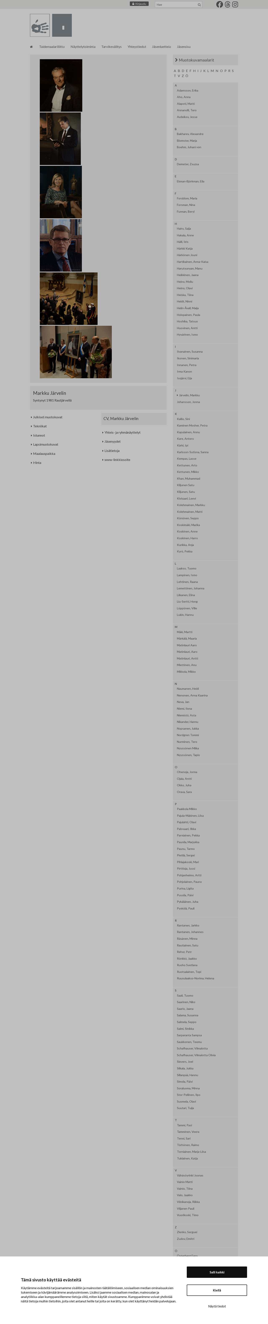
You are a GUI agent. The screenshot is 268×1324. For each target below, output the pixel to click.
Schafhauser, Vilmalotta (192, 1048)
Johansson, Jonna (188, 402)
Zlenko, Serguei (187, 1232)
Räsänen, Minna (187, 938)
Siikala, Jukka (185, 1068)
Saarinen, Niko (186, 1002)
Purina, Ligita (185, 888)
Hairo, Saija (184, 228)
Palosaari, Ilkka (186, 829)
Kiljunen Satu (185, 485)
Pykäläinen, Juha (187, 901)
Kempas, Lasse (186, 458)
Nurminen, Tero (187, 741)
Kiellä (217, 1290)
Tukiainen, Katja (187, 1158)
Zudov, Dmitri (185, 1238)
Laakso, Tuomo (186, 568)
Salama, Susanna (187, 1015)
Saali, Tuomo (185, 995)
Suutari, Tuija (185, 1108)
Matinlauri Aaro (187, 645)
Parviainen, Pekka (188, 835)
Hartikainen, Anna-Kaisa (192, 261)
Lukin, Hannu (185, 614)
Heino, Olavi (185, 288)
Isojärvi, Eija (184, 378)
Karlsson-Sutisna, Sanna (193, 452)
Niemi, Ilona (184, 708)
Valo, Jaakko (185, 1195)
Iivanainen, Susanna (190, 351)
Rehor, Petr (184, 952)
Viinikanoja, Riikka (188, 1202)
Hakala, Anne (185, 235)
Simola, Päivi (185, 1081)
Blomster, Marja (187, 140)
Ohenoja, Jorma (187, 772)
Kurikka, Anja (185, 545)
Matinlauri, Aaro (187, 651)
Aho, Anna (184, 97)
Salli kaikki (217, 1272)
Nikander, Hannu (187, 721)
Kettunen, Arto (187, 465)
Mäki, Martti (184, 632)
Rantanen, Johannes (190, 932)
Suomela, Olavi (186, 1101)
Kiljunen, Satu (186, 491)
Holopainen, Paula (188, 315)
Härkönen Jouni (187, 255)
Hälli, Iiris (182, 241)
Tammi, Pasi (184, 1125)
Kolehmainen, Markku (191, 505)
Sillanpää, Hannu (187, 1075)
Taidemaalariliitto (52, 46)
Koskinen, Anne (187, 531)
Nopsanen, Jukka (188, 728)
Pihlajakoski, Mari (188, 862)
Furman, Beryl (186, 211)
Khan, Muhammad (188, 478)
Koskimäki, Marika (188, 525)
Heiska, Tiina (185, 295)
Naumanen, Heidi (188, 688)
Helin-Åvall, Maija (188, 308)
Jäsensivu (184, 46)
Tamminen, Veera (188, 1131)
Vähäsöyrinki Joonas (190, 1175)
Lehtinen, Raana (187, 582)
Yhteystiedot (137, 46)
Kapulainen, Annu (188, 432)
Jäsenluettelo (161, 46)
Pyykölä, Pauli (186, 908)
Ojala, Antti (184, 778)
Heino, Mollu (185, 281)
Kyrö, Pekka (184, 551)
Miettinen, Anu (187, 665)
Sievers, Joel (185, 1061)
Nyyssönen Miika (188, 748)
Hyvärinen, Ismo (187, 334)
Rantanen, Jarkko (188, 925)
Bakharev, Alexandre (190, 134)
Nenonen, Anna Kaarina (192, 695)
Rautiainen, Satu (187, 945)
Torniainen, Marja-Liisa (191, 1151)
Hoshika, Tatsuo (187, 321)
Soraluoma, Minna (188, 1088)
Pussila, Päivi (185, 895)
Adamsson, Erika (187, 90)
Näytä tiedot (217, 1306)
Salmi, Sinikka (185, 1028)
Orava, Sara (184, 792)
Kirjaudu (140, 3)
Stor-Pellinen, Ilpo (188, 1094)
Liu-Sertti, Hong (187, 601)
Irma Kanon (184, 371)
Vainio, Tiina (185, 1188)
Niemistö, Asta (186, 715)
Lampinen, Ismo (187, 575)
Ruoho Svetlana (187, 965)
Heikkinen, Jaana (187, 275)
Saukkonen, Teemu (189, 1042)
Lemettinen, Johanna (190, 588)
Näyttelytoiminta (83, 46)
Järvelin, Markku (189, 395)
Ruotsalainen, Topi (189, 971)
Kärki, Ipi (182, 445)
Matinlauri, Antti (187, 658)
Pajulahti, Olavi (186, 822)
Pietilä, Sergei (186, 855)
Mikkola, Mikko (186, 671)
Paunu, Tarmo (186, 848)
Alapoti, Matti (186, 103)
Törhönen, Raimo (188, 1145)
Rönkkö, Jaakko (187, 958)
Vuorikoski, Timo (187, 1215)
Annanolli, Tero (187, 110)
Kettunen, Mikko (188, 472)
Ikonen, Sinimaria (188, 358)
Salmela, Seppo (186, 1022)
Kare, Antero (185, 438)
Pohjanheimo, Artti (189, 875)
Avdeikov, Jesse (187, 117)
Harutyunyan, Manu (189, 268)
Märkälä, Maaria (187, 638)
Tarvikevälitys (111, 46)
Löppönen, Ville (187, 608)
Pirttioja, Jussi (186, 868)
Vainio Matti (185, 1182)
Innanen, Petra (186, 365)
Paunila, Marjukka (188, 842)
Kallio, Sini (183, 419)
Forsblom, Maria (187, 198)
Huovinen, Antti (187, 328)
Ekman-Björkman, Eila (190, 181)
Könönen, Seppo (188, 518)
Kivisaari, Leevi (186, 498)
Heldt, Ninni (184, 301)
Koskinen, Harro (187, 538)
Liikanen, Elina (186, 595)
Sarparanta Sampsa (189, 1035)
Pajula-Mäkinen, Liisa (190, 815)
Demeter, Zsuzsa (188, 164)
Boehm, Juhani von (189, 147)
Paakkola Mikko (187, 809)
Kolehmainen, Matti (189, 511)
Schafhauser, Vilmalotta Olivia (196, 1055)
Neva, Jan (183, 702)
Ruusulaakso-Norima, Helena (195, 978)
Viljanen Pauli (185, 1208)
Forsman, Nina (186, 205)
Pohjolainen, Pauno (189, 881)
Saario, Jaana (185, 1008)
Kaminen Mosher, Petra (192, 425)
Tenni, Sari (184, 1138)
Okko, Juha (184, 785)
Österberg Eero (187, 1255)
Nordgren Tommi (188, 735)
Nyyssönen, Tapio (188, 755)
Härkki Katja (185, 248)
